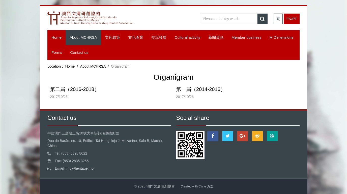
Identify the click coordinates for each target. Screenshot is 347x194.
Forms (56, 52)
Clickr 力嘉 (205, 186)
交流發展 (158, 37)
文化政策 (112, 37)
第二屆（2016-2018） (74, 89)
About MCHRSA (83, 37)
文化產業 (135, 37)
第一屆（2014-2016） (200, 89)
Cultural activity (187, 37)
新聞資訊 (215, 37)
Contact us (79, 52)
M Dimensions (281, 37)
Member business (246, 37)
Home (56, 37)
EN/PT (291, 19)
